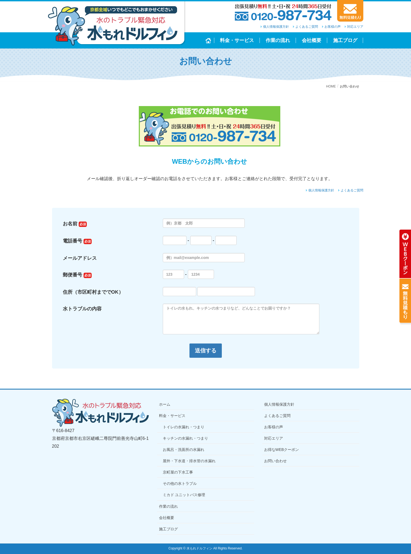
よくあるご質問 (306, 27)
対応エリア (355, 27)
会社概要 (166, 518)
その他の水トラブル (180, 483)
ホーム (164, 404)
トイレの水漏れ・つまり (183, 427)
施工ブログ (168, 529)
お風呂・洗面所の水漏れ (183, 449)
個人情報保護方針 (276, 27)
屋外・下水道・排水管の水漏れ (189, 461)
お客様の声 (332, 27)
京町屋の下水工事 (178, 472)
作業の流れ (168, 506)
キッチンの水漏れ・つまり (185, 438)
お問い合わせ (275, 461)
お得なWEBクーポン (281, 449)
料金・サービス (172, 415)
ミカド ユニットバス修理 (184, 495)
